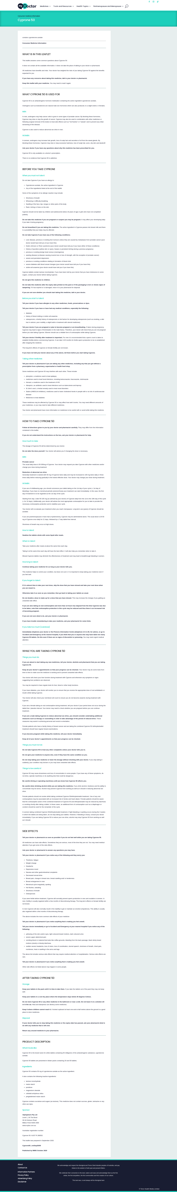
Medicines (44, 6)
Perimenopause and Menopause (107, 6)
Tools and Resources (62, 6)
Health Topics (82, 6)
